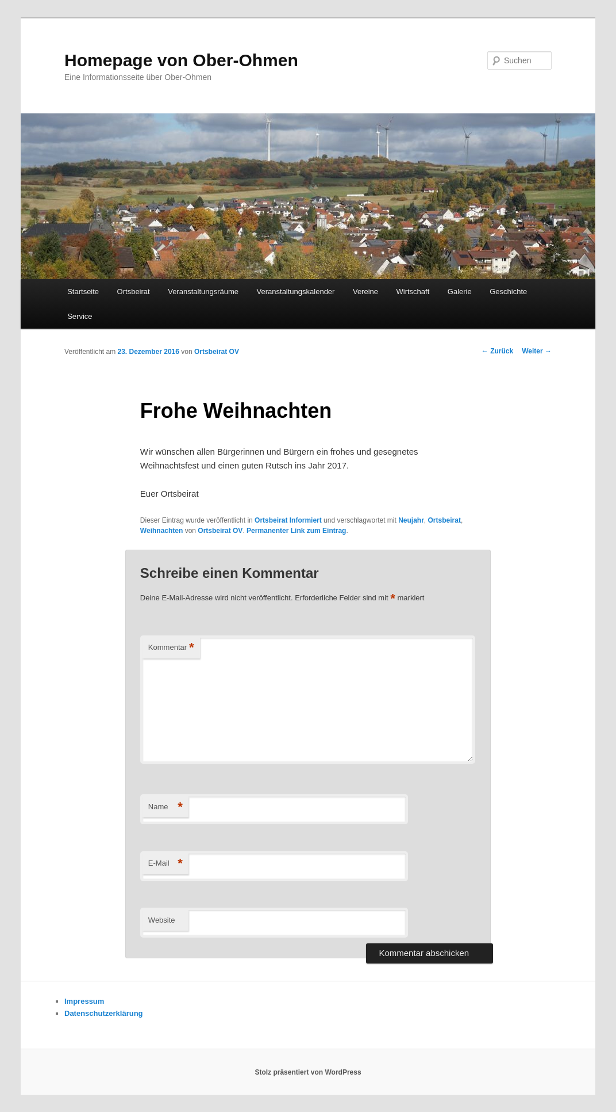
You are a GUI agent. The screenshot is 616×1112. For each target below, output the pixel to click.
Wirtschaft (413, 291)
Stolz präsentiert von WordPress (308, 1072)
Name (165, 807)
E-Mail (165, 863)
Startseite (83, 291)
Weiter (537, 351)
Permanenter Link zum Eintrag (296, 531)
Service (79, 316)
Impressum (84, 1001)
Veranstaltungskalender (296, 291)
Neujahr (411, 520)
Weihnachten (161, 531)
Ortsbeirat (133, 291)
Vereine (365, 291)
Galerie (460, 291)
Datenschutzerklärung (103, 1013)
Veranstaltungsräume (203, 291)
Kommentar (171, 647)
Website (161, 920)
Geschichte (508, 291)
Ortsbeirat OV (216, 352)
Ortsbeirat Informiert (288, 520)
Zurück (497, 351)
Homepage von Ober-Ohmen (181, 60)
